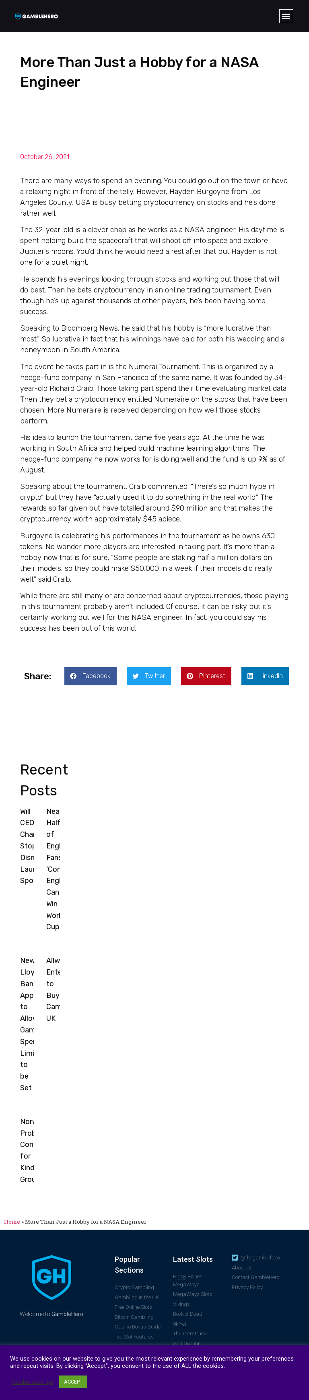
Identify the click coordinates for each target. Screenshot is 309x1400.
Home (12, 1221)
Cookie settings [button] (32, 1382)
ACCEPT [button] (73, 1382)
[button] (286, 16)
